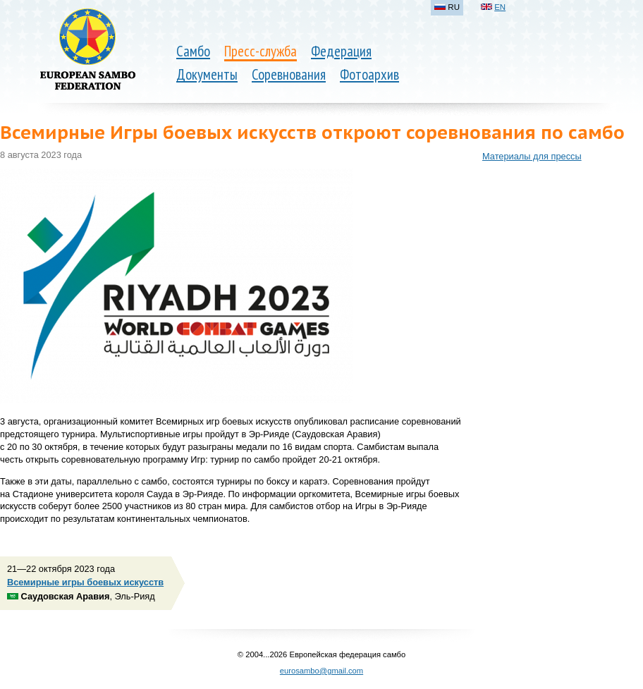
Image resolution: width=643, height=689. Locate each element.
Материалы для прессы (532, 156)
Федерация (341, 51)
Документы (207, 74)
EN (500, 7)
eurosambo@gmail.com (321, 670)
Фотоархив (369, 74)
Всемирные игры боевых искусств (85, 582)
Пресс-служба (260, 51)
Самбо (193, 51)
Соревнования (289, 74)
